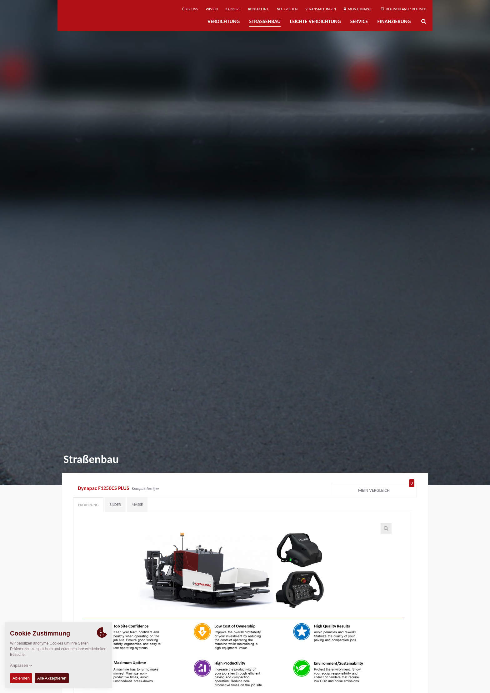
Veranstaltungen (320, 9)
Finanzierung (394, 21)
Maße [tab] (137, 504)
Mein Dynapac (358, 9)
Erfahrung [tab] (88, 504)
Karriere (233, 9)
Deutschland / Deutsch (403, 9)
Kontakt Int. (258, 9)
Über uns (190, 9)
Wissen (212, 9)
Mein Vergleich (386, 489)
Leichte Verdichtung (315, 21)
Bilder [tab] (115, 504)
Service (359, 21)
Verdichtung (224, 21)
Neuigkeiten (287, 9)
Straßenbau (265, 21)
